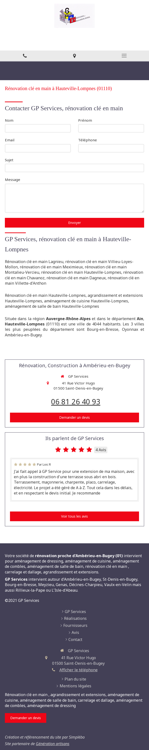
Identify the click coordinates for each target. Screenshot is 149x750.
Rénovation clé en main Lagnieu (34, 261)
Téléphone (87, 139)
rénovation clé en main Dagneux (76, 278)
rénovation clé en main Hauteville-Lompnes (81, 272)
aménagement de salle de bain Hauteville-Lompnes (52, 306)
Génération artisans (52, 743)
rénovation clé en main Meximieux (51, 267)
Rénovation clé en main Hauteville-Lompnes (45, 295)
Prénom (85, 120)
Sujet (9, 159)
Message (12, 179)
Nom (9, 120)
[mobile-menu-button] (124, 55)
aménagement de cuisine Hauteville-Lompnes (86, 301)
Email (9, 139)
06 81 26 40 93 (75, 402)
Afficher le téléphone (78, 670)
